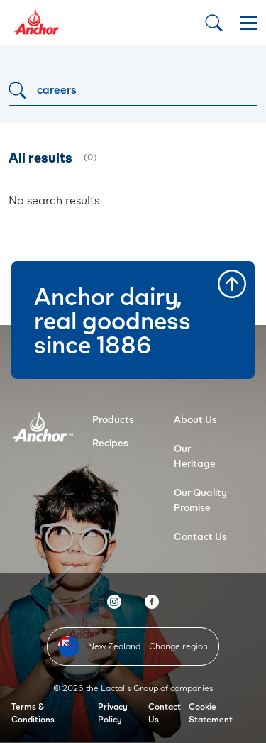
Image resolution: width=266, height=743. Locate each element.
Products (113, 419)
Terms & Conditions (33, 713)
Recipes (110, 442)
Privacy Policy (113, 713)
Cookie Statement (211, 713)
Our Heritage (195, 455)
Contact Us (200, 536)
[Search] (133, 90)
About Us (195, 419)
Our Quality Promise (200, 499)
